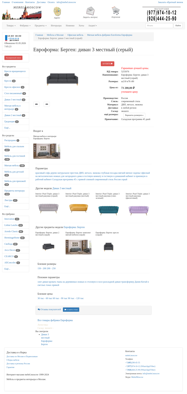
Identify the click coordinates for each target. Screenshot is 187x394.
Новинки (70, 25)
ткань (59, 282)
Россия (117, 179)
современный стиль (104, 179)
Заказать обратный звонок (170, 2)
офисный (145, 173)
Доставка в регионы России (18, 364)
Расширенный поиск (13, 58)
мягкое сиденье (133, 173)
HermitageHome (14, 237)
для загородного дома (71, 176)
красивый (40, 173)
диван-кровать (49, 282)
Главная (6, 2)
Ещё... (7, 128)
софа (47, 173)
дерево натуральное (59, 173)
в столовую (90, 282)
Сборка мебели (13, 360)
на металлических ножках (48, 176)
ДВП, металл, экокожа (89, 173)
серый (124, 179)
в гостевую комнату (91, 176)
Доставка (41, 2)
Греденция (11, 121)
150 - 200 (42, 268)
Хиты (81, 25)
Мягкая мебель (14, 165)
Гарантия (10, 367)
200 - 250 (51, 268)
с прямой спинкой (85, 179)
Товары (11, 25)
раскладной (108, 282)
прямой (55, 285)
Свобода (11, 244)
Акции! (92, 25)
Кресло (10, 81)
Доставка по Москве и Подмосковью (22, 356)
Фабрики (25, 25)
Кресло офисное (14, 87)
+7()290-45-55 (132, 363)
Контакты (30, 2)
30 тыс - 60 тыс (45, 298)
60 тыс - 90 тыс (60, 298)
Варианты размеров (134, 115)
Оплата (51, 2)
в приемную (140, 176)
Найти (178, 25)
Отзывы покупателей (49, 309)
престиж (74, 173)
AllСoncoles (12, 262)
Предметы (41, 25)
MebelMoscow (137, 377)
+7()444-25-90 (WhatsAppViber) (140, 370)
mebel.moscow (131, 355)
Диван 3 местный (14, 99)
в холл (100, 282)
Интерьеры (56, 25)
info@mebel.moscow (66, 2)
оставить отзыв (71, 310)
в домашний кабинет (123, 176)
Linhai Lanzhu (13, 225)
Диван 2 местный (14, 115)
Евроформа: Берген (74, 227)
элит (40, 282)
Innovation (11, 219)
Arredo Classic (13, 231)
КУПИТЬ (107, 64)
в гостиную (107, 176)
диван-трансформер (124, 282)
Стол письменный (15, 93)
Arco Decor (12, 250)
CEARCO (11, 256)
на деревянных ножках (73, 282)
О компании (17, 2)
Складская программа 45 (64, 179)
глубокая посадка (109, 173)
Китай (144, 282)
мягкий (121, 173)
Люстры (10, 200)
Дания (137, 282)
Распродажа (11, 140)
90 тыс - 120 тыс (76, 298)
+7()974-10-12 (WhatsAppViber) (140, 366)
